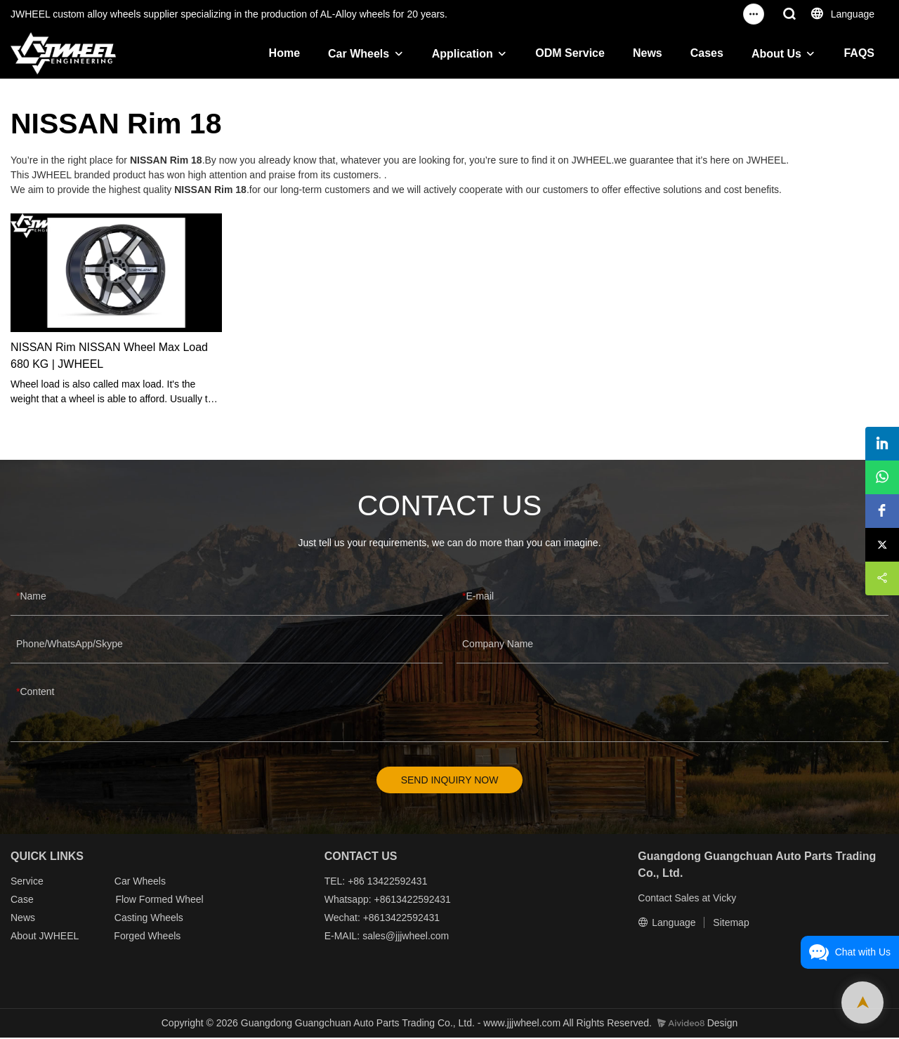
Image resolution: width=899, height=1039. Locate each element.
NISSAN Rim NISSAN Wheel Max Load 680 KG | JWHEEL (109, 355)
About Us (776, 54)
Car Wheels (358, 54)
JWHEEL (58, 937)
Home (284, 53)
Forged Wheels (147, 937)
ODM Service (570, 53)
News (647, 53)
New (20, 919)
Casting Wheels (148, 919)
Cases (706, 53)
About (25, 937)
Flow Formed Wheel (159, 900)
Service (27, 882)
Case (22, 900)
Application (462, 54)
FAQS (859, 53)
